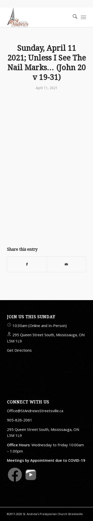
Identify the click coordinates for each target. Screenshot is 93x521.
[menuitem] (72, 17)
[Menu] (83, 17)
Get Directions (19, 350)
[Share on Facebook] (26, 264)
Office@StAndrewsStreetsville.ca (35, 410)
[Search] (72, 17)
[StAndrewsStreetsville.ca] (38, 17)
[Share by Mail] (66, 264)
